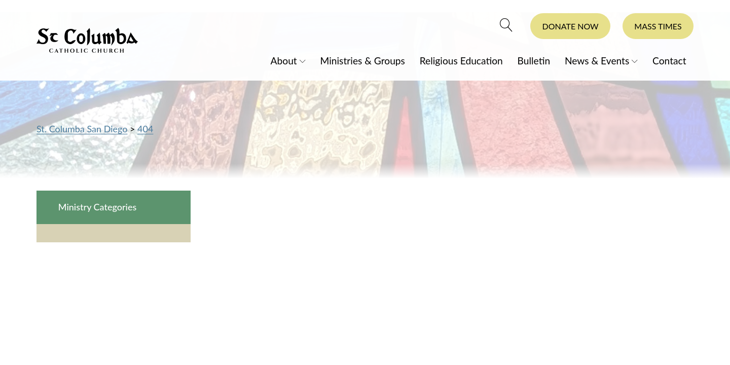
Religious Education (461, 60)
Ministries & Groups (362, 60)
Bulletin (534, 60)
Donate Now (570, 26)
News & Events (597, 60)
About (284, 60)
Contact (669, 60)
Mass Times (657, 26)
